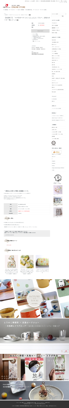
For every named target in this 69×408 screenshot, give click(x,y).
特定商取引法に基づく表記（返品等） (39, 36)
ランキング (36, 9)
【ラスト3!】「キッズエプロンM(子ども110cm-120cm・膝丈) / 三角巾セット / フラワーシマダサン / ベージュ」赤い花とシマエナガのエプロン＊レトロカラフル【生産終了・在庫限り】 (11, 271)
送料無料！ (54, 73)
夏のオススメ (54, 44)
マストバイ (54, 80)
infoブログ (53, 156)
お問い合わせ (27, 1)
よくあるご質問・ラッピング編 (57, 134)
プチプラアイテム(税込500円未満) (57, 89)
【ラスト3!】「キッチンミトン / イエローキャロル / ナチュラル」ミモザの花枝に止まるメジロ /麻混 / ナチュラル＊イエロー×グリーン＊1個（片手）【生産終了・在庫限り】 (26, 271)
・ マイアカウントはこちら (9, 234)
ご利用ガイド (37, 1)
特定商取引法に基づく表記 (31, 402)
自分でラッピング (55, 82)
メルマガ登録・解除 (55, 138)
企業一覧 (53, 64)
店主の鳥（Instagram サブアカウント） (58, 120)
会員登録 (53, 1)
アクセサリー (12, 9)
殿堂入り (53, 87)
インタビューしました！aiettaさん (58, 115)
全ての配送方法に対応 (22, 204)
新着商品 (5, 9)
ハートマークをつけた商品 (56, 108)
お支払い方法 (54, 129)
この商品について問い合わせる (38, 38)
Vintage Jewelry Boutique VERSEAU (58, 167)
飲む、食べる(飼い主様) (56, 71)
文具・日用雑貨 (20, 9)
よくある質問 (32, 1)
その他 (53, 170)
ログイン (58, 1)
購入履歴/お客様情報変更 (45, 1)
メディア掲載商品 (55, 53)
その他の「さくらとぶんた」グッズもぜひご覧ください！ (14, 222)
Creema (53, 165)
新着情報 (53, 136)
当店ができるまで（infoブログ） (57, 117)
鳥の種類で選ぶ (28, 9)
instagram (53, 161)
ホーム (5, 13)
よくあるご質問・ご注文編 (56, 131)
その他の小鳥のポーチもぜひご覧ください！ (12, 224)
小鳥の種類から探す (55, 42)
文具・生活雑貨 (55, 25)
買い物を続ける (35, 39)
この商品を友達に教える (37, 37)
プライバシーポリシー (40, 402)
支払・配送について (23, 402)
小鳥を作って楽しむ (56, 30)
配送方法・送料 (54, 127)
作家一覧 (53, 62)
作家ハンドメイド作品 (55, 55)
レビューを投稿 (35, 35)
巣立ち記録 (54, 91)
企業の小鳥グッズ (55, 60)
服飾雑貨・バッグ (55, 27)
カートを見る (64, 1)
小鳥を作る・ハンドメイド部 (57, 69)
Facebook (53, 163)
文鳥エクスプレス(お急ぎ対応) (57, 85)
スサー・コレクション (55, 46)
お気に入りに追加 (36, 41)
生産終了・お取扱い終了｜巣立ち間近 (58, 78)
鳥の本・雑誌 (54, 32)
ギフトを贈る (43, 9)
